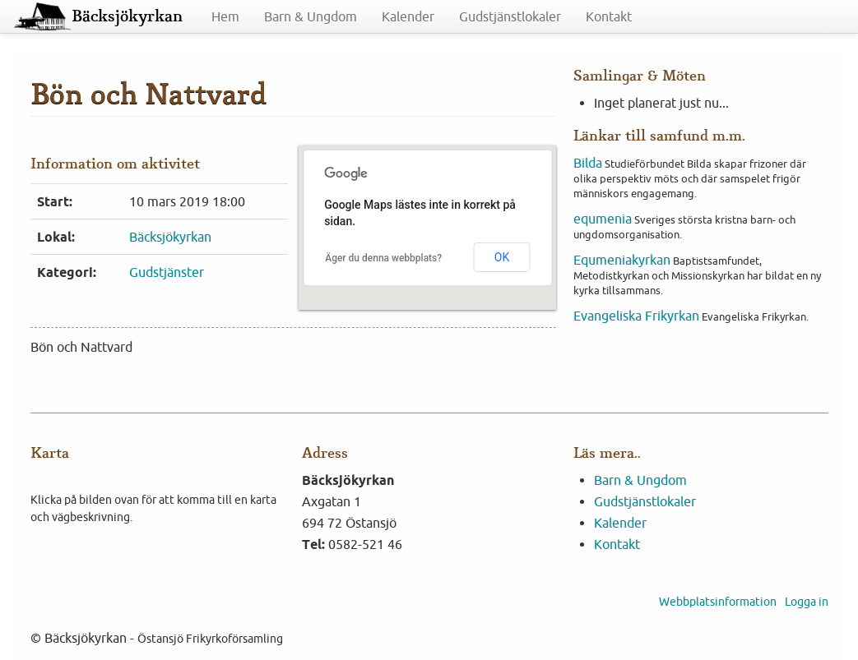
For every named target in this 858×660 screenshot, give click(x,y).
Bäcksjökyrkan (127, 16)
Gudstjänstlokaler (510, 16)
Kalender (408, 16)
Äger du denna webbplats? (383, 258)
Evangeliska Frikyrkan (636, 315)
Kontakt (609, 16)
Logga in (806, 601)
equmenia (602, 218)
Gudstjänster (166, 272)
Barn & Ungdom (310, 16)
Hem (225, 16)
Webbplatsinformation (718, 601)
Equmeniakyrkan (621, 259)
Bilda (587, 162)
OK (501, 257)
